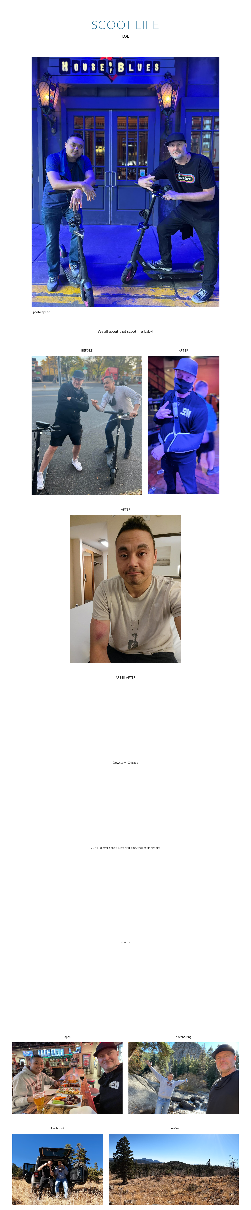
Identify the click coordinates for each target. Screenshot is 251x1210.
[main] (125, 28)
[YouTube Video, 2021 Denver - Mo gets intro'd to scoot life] (125, 890)
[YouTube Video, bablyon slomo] (125, 805)
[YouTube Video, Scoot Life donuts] (125, 985)
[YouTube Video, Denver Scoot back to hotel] (125, 720)
